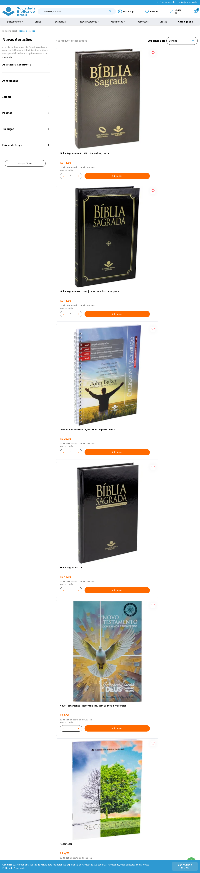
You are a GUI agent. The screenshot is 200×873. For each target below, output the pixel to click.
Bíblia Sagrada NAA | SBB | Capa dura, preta (77, 98)
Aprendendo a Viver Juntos (74, 341)
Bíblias (39, 21)
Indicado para (15, 21)
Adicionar (91, 119)
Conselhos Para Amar (167, 667)
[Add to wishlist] (96, 52)
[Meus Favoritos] (152, 11)
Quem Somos (9, 799)
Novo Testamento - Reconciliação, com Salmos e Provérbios (127, 180)
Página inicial (11, 31)
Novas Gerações (90, 21)
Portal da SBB (9, 811)
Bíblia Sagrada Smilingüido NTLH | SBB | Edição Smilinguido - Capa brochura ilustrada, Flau (174, 587)
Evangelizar (62, 21)
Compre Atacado (166, 2)
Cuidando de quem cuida (169, 341)
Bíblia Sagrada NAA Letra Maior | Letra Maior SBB (126, 506)
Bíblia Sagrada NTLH (71, 178)
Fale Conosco (104, 799)
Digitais (163, 21)
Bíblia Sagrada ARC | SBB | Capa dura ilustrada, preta (125, 98)
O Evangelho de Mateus (73, 504)
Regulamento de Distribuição (43, 805)
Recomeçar (161, 178)
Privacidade (34, 799)
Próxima (147, 712)
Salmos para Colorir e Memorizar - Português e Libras (79, 669)
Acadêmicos (118, 21)
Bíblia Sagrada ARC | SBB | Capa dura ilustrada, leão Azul (125, 587)
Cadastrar (167, 773)
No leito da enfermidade (73, 422)
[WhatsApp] (126, 11)
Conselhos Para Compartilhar (124, 667)
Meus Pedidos (76, 805)
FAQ (4, 805)
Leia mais (7, 57)
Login (72, 799)
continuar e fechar (185, 866)
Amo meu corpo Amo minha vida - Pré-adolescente (78, 261)
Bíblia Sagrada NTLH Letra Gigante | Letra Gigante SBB (171, 506)
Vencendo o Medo (117, 422)
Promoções (143, 21)
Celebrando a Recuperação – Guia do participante (174, 98)
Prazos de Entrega (37, 816)
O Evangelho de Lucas (167, 259)
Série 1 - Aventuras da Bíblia (171, 422)
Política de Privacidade (13, 868)
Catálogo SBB (185, 21)
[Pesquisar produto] (111, 12)
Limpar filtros (25, 163)
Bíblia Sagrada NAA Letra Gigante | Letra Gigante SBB (126, 261)
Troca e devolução (37, 811)
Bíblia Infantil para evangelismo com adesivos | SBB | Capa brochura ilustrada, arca (125, 343)
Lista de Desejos (77, 811)
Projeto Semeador (188, 2)
